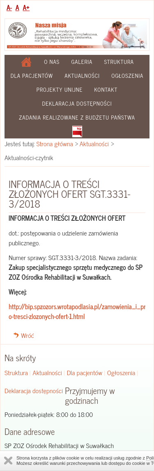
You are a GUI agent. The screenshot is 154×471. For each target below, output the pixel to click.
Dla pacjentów (32, 75)
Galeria (81, 61)
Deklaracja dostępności (77, 103)
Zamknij (8, 460)
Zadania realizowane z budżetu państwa (77, 117)
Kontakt (106, 89)
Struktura (119, 61)
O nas (52, 61)
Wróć (27, 335)
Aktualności (82, 75)
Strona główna (55, 143)
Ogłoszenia (127, 75)
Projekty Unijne (60, 89)
